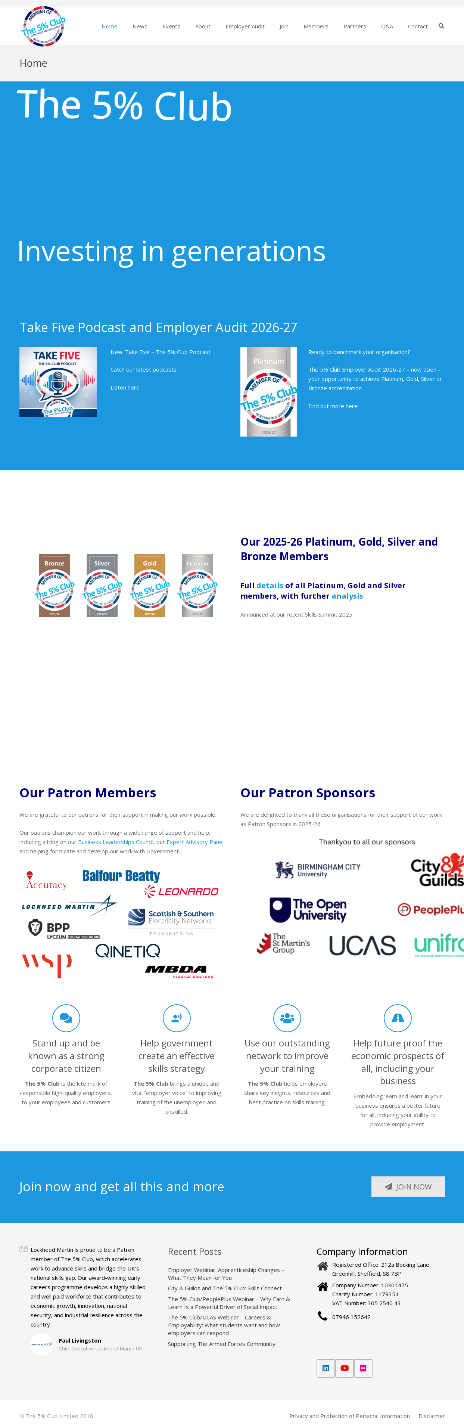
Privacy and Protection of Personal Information (349, 1416)
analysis (347, 596)
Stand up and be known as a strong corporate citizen (66, 1055)
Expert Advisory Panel (195, 842)
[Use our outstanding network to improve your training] (287, 1018)
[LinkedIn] (326, 1368)
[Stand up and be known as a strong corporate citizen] (66, 1018)
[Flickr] (363, 1368)
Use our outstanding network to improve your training (287, 1055)
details (269, 585)
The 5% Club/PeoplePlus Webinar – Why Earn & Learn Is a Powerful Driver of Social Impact (229, 1302)
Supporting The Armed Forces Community (221, 1343)
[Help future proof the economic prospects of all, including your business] (398, 1018)
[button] (441, 26)
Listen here (125, 387)
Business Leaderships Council (115, 842)
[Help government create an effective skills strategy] (177, 1018)
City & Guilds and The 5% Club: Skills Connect (225, 1288)
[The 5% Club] (43, 26)
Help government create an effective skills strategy (176, 1055)
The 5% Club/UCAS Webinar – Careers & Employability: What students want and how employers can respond (224, 1325)
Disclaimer (431, 1416)
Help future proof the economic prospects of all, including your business (397, 1062)
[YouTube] (344, 1368)
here (352, 406)
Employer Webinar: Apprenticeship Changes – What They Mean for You (226, 1273)
